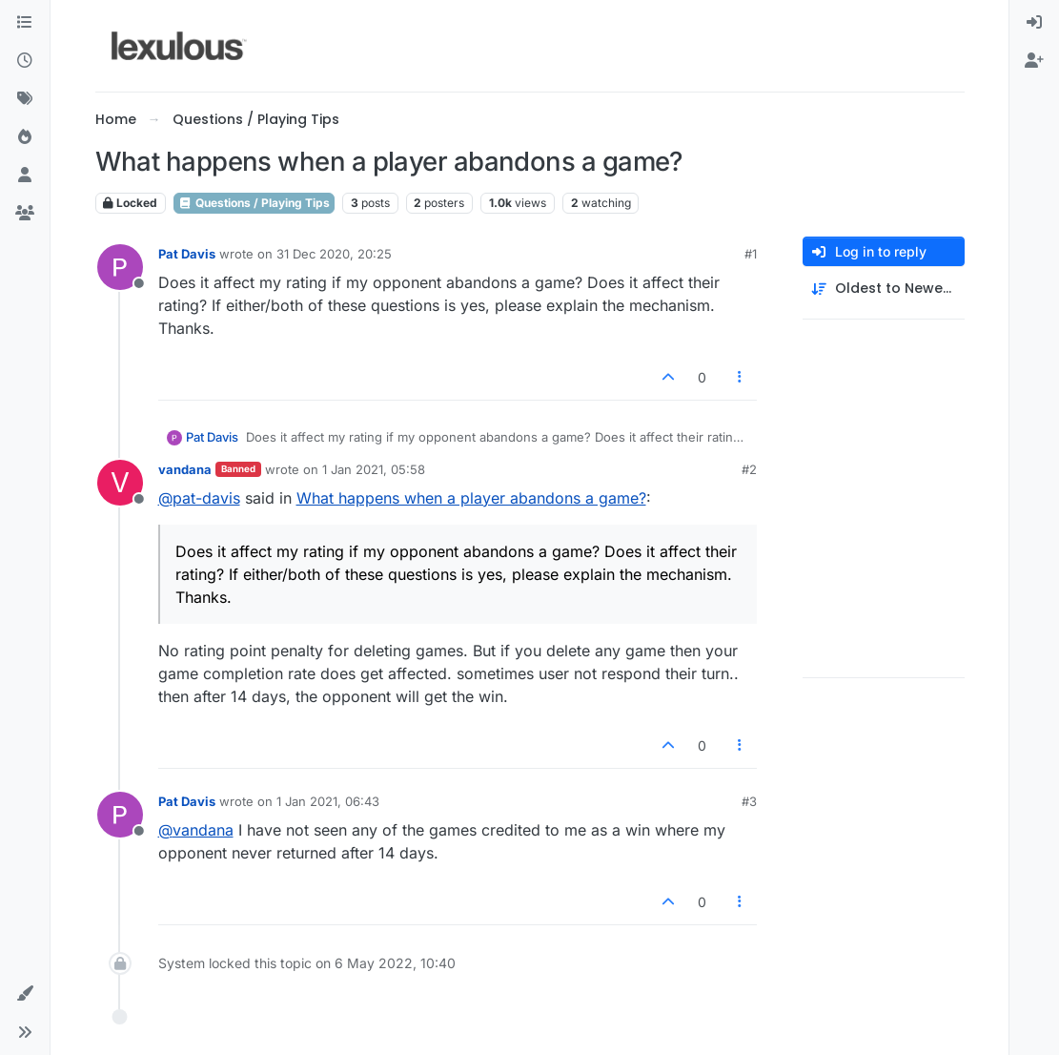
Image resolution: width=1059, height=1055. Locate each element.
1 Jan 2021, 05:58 (373, 469)
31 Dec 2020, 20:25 (334, 253)
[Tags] (25, 99)
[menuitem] (1034, 23)
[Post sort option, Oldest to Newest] (884, 288)
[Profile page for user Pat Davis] (120, 267)
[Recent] (25, 61)
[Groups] (25, 213)
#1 (750, 253)
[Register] (1034, 61)
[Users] (25, 175)
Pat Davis (186, 253)
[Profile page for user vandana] (120, 483)
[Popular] (25, 137)
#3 (749, 801)
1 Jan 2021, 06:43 (327, 801)
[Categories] (25, 23)
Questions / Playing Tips (254, 203)
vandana (185, 469)
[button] (25, 994)
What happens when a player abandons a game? (471, 497)
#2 (749, 469)
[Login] (1034, 23)
